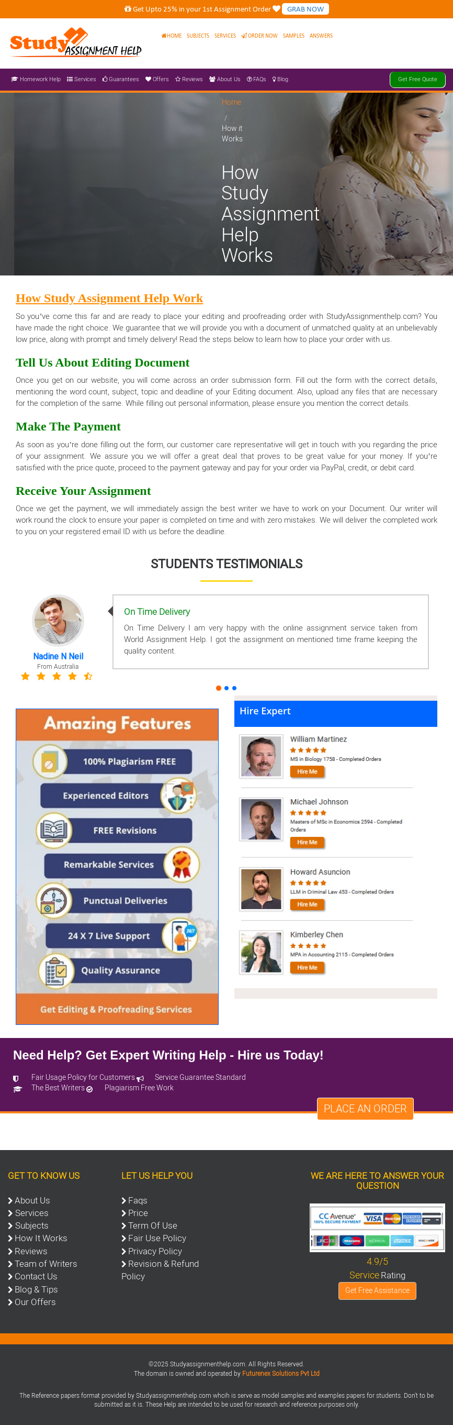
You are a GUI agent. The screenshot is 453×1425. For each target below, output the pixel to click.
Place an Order (365, 1108)
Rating (393, 1275)
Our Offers (35, 1302)
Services (225, 35)
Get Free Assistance (377, 1290)
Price (138, 1213)
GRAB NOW (305, 9)
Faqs (138, 1200)
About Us (225, 79)
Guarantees (121, 79)
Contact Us (36, 1276)
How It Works (41, 1238)
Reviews (189, 79)
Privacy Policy (155, 1251)
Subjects (198, 35)
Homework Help (36, 79)
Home (172, 35)
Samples (293, 35)
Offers (157, 79)
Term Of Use (152, 1225)
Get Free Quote (417, 79)
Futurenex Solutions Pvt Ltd (281, 1373)
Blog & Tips (36, 1289)
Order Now (259, 35)
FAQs (256, 79)
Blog (280, 79)
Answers (321, 35)
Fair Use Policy (157, 1238)
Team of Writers (46, 1263)
